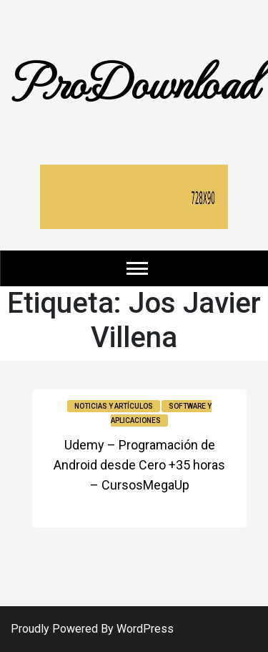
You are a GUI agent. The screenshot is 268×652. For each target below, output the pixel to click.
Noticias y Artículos (113, 406)
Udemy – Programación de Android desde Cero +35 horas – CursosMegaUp (139, 464)
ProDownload (134, 80)
